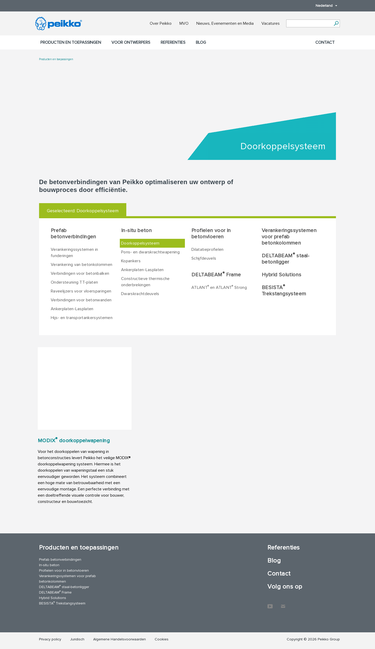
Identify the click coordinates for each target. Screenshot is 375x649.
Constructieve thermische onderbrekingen (145, 282)
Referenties (173, 42)
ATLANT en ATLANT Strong (219, 287)
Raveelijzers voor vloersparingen (81, 291)
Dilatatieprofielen (207, 249)
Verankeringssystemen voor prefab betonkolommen (289, 236)
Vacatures (270, 23)
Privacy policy (50, 639)
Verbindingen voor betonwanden (81, 300)
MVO (184, 23)
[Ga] (336, 23)
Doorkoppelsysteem (140, 243)
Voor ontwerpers (130, 42)
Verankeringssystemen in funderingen (74, 252)
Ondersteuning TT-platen (74, 282)
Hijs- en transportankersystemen (82, 317)
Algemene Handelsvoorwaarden (119, 639)
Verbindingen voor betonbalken (80, 273)
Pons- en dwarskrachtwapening (150, 252)
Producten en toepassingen (70, 42)
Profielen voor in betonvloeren (211, 233)
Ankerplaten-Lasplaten (72, 308)
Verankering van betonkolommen (81, 264)
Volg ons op (284, 586)
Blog (201, 42)
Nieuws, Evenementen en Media (225, 23)
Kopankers (131, 261)
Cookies (161, 639)
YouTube (270, 603)
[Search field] (309, 24)
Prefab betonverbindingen (73, 233)
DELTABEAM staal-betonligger (286, 258)
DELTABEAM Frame (216, 274)
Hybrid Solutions (281, 275)
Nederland (323, 5)
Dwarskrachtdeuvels (140, 293)
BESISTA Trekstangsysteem (284, 290)
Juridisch (77, 639)
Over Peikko (161, 23)
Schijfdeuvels (203, 258)
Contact (325, 42)
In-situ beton (136, 230)
